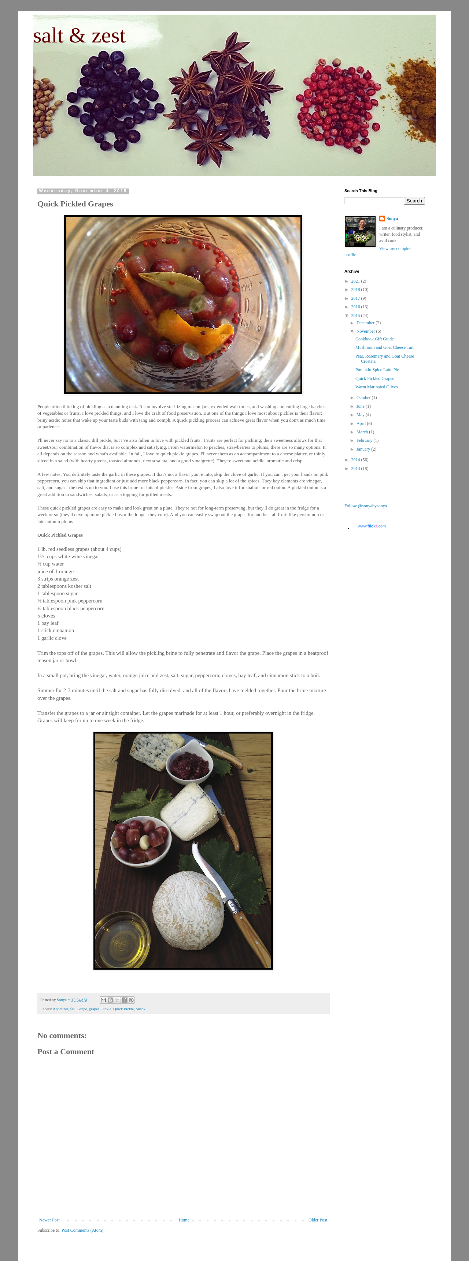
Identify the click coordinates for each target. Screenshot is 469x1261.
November (366, 331)
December (366, 322)
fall (72, 1009)
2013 (356, 468)
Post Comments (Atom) (82, 1230)
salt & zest (79, 35)
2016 (356, 306)
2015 (356, 315)
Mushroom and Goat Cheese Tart (384, 347)
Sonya (392, 218)
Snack (140, 1009)
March (363, 431)
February (365, 440)
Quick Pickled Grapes (374, 378)
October (364, 397)
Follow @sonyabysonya (365, 505)
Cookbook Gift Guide (374, 339)
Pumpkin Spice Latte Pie (377, 369)
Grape (82, 1009)
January (364, 449)
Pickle (106, 1009)
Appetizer (60, 1009)
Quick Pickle (123, 1009)
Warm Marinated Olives (376, 386)
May (361, 414)
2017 (356, 298)
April (362, 423)
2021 (356, 281)
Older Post (318, 1220)
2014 (356, 459)
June (361, 406)
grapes (94, 1009)
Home (184, 1220)
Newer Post (49, 1220)
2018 (356, 289)
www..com (372, 526)
